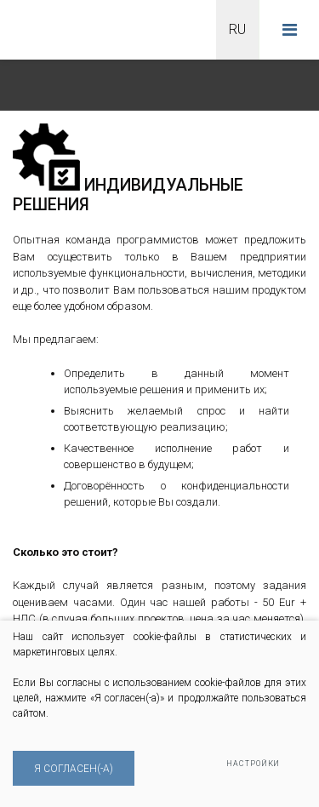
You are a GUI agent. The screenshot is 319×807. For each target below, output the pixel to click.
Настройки (253, 763)
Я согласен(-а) (73, 769)
